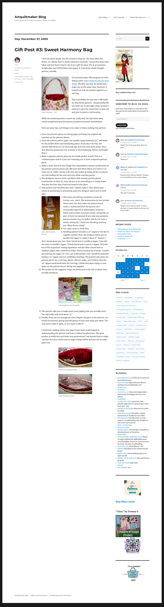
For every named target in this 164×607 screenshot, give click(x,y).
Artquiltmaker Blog (30, 17)
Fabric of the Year (129, 321)
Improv (119, 329)
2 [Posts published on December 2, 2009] (132, 260)
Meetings (119, 333)
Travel (128, 357)
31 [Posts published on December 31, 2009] (137, 276)
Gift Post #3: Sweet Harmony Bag (53, 49)
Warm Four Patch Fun (135, 201)
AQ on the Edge (122, 383)
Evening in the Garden (125, 409)
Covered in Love (123, 392)
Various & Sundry (138, 357)
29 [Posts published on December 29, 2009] (128, 276)
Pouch (118, 345)
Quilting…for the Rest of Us (127, 458)
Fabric (118, 321)
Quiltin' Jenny (122, 453)
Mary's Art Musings (124, 425)
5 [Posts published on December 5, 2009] (146, 260)
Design (142, 313)
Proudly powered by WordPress (60, 595)
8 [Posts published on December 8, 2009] (127, 264)
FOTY (140, 321)
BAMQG (119, 301)
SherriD (120, 465)
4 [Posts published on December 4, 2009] (142, 260)
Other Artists (121, 341)
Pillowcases (140, 341)
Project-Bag (135, 345)
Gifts (31, 76)
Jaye (16, 65)
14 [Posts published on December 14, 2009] (123, 268)
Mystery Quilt (121, 337)
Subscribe (121, 125)
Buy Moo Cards (125, 501)
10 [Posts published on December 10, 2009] (137, 264)
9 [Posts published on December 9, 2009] (132, 264)
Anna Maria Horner (124, 378)
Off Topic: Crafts (20, 79)
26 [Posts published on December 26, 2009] (147, 272)
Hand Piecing (141, 325)
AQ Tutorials (118, 17)
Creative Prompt (122, 313)
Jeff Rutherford (122, 418)
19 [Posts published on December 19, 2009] (147, 268)
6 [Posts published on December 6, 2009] (118, 264)
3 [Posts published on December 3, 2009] (137, 260)
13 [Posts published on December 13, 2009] (118, 268)
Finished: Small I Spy (124, 236)
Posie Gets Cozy (123, 446)
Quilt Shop (140, 349)
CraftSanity (121, 399)
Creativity (134, 313)
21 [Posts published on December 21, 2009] (123, 272)
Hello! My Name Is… (138, 17)
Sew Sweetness (132, 353)
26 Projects (129, 297)
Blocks (127, 301)
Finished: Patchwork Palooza (137, 154)
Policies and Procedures (38, 595)
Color (145, 301)
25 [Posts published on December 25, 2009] (142, 272)
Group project (121, 325)
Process (126, 345)
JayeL (122, 140)
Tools (142, 353)
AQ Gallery (103, 17)
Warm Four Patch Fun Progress (128, 232)
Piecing (130, 341)
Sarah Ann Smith (123, 463)
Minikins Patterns (132, 333)
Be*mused (121, 390)
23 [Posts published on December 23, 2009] (132, 272)
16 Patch (119, 297)
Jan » (143, 280)
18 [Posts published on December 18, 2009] (142, 268)
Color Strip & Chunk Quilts (125, 305)
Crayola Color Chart (124, 401)
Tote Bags (29, 79)
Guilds (131, 325)
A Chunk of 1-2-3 (123, 239)
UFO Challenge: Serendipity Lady (129, 229)
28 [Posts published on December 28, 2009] (123, 276)
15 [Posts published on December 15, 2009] (128, 268)
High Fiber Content (124, 413)
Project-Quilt (121, 349)
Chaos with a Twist (124, 234)
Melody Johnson (123, 430)
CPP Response (138, 309)
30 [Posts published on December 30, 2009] (132, 276)
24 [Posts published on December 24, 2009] (137, 272)
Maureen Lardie (123, 427)
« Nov (122, 280)
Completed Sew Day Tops (136, 140)
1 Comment (19, 82)
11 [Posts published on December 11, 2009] (142, 264)
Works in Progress (122, 360)
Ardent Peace (122, 387)
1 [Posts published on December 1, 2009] (127, 260)
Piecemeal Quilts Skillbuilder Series (129, 437)
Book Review (136, 301)
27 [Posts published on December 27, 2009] (118, 276)
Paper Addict (121, 434)
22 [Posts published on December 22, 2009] (128, 272)
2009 (16, 73)
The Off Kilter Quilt (124, 468)
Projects (131, 349)
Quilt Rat (120, 449)
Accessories (139, 297)
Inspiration (128, 329)
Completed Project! (22, 76)
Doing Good (120, 317)
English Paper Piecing (136, 317)
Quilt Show (120, 353)
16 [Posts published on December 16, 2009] (132, 268)
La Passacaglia (139, 329)
